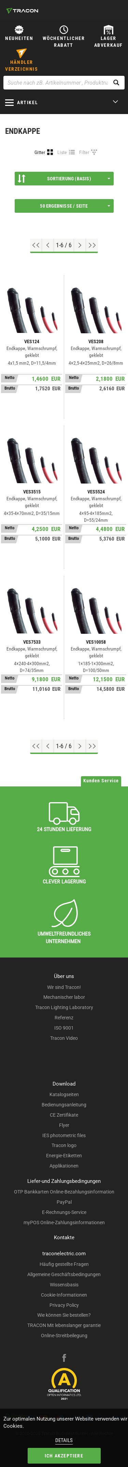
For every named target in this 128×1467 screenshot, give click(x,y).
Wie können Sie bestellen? (64, 1315)
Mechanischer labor (64, 997)
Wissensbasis (64, 1284)
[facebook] (64, 1359)
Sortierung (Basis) (63, 178)
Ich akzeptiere (64, 1455)
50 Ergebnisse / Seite (75, 206)
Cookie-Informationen (64, 1295)
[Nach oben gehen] (36, 245)
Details (64, 1440)
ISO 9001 (64, 1028)
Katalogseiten (64, 1094)
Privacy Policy (64, 1305)
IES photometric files (64, 1135)
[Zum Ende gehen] (92, 245)
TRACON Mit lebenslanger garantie (64, 1325)
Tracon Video (64, 1038)
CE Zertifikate (64, 1115)
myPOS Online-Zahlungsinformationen (64, 1222)
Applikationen (64, 1166)
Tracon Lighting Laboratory (64, 1007)
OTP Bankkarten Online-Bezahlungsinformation (64, 1191)
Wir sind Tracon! (64, 987)
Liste (62, 152)
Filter (84, 152)
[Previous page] (48, 245)
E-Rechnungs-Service (64, 1212)
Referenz (64, 1017)
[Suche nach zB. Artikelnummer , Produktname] (64, 82)
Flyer (64, 1125)
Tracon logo (64, 1145)
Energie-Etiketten (64, 1155)
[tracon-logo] (22, 10)
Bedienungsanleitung (64, 1104)
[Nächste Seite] (80, 245)
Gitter (39, 152)
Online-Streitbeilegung (64, 1335)
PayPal (64, 1202)
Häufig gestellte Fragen (64, 1264)
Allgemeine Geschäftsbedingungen (64, 1274)
